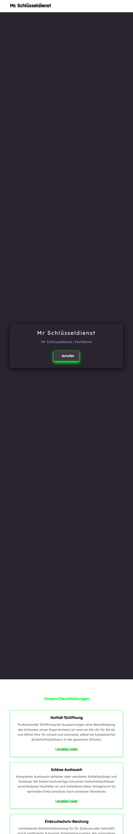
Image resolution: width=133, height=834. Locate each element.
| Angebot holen (66, 749)
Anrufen (68, 356)
